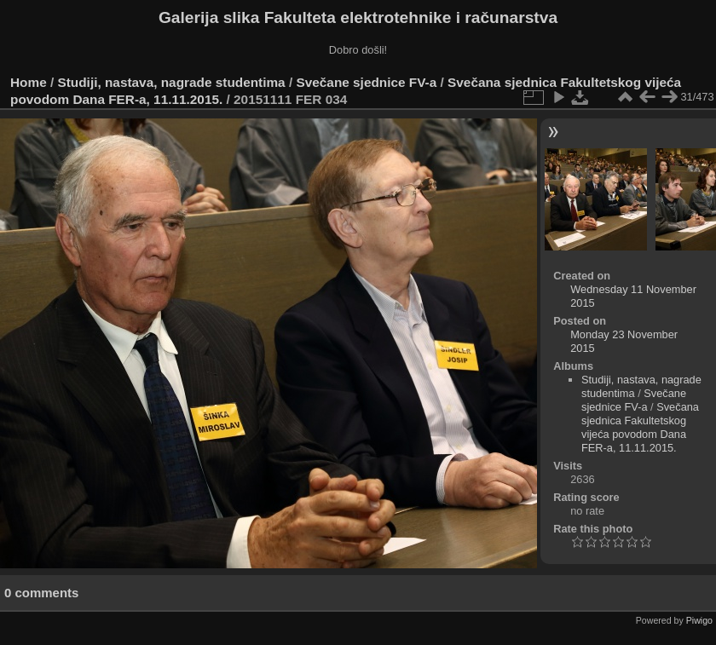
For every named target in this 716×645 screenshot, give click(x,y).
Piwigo (699, 620)
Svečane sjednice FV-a (366, 82)
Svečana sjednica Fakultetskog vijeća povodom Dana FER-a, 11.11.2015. (640, 427)
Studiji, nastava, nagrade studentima (172, 82)
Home (28, 82)
